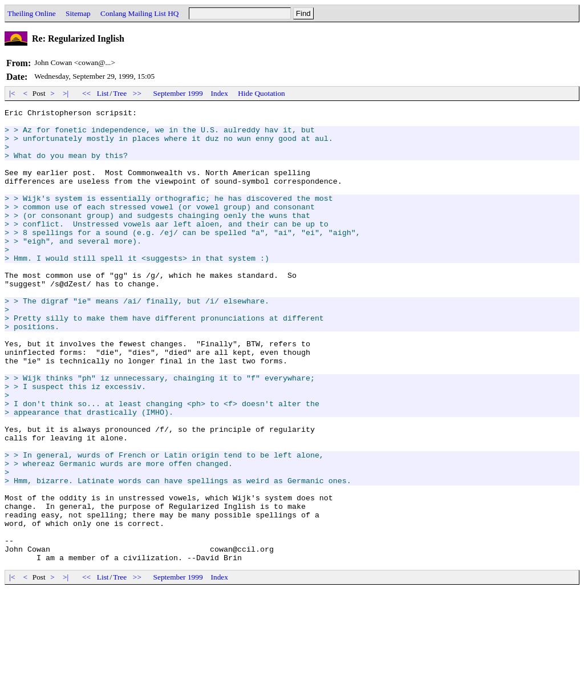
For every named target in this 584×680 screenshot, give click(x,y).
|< (12, 93)
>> (137, 93)
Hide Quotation (261, 93)
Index (219, 93)
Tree (120, 93)
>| (66, 93)
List (103, 93)
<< (86, 93)
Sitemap (78, 13)
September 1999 (178, 93)
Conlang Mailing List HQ (139, 13)
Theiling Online (31, 13)
